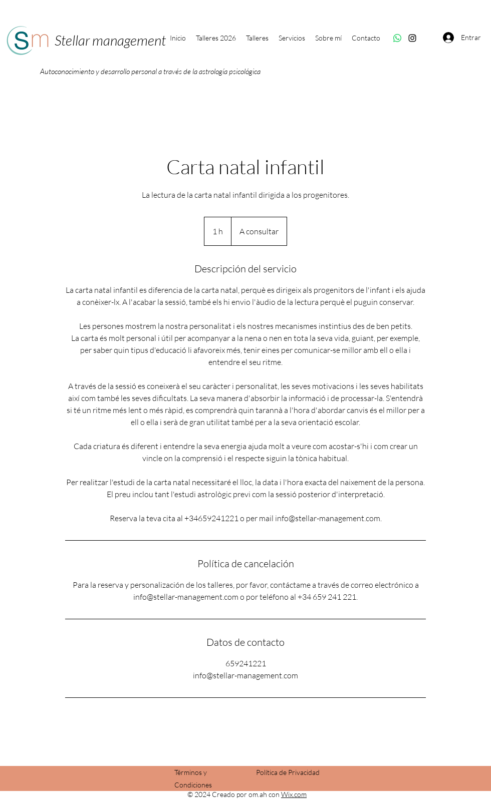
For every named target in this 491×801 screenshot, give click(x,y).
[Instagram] (412, 38)
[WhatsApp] (397, 38)
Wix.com (294, 794)
